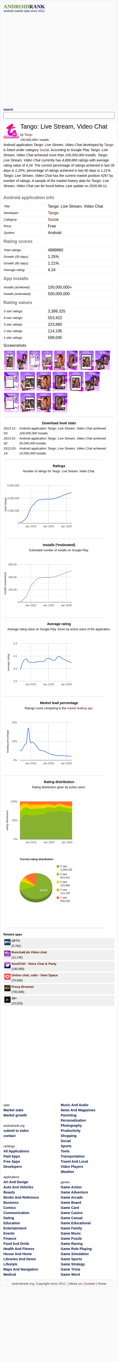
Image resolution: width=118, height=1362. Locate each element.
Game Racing (72, 1244)
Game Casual (72, 1218)
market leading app (80, 708)
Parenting (69, 1115)
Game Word (70, 1274)
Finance (9, 1238)
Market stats (13, 1110)
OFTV (16, 941)
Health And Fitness (18, 1249)
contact (9, 1136)
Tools (65, 1151)
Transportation (73, 1156)
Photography (71, 1125)
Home (102, 1283)
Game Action (71, 1187)
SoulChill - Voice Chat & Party (34, 964)
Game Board (71, 1202)
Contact (89, 1283)
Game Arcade (72, 1197)
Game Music (71, 1233)
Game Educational (76, 1223)
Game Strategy (73, 1264)
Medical (9, 1274)
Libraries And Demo (19, 1259)
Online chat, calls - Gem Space (35, 975)
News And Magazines (78, 1110)
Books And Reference (21, 1197)
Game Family (71, 1228)
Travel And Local (74, 1161)
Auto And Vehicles (18, 1187)
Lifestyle (10, 1264)
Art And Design (15, 1182)
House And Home (17, 1254)
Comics (9, 1208)
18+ (14, 998)
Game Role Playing (76, 1249)
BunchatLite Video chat (29, 952)
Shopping (69, 1136)
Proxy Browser (23, 987)
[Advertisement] (46, 58)
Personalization (73, 1120)
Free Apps (11, 1161)
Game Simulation (75, 1254)
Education (11, 1223)
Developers (12, 1167)
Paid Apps (11, 1156)
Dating (8, 1218)
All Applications (16, 1151)
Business (11, 1202)
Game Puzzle (71, 1238)
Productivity (71, 1131)
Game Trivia (70, 1269)
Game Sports (71, 1259)
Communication (16, 1213)
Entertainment (14, 1228)
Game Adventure (74, 1192)
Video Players (72, 1167)
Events (9, 1233)
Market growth (15, 1115)
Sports (66, 1146)
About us (75, 1283)
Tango (28, 134)
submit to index (16, 1131)
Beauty (9, 1192)
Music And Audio (74, 1105)
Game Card (70, 1208)
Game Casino (72, 1213)
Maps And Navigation (20, 1269)
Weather (67, 1172)
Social (44, 150)
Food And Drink (16, 1244)
